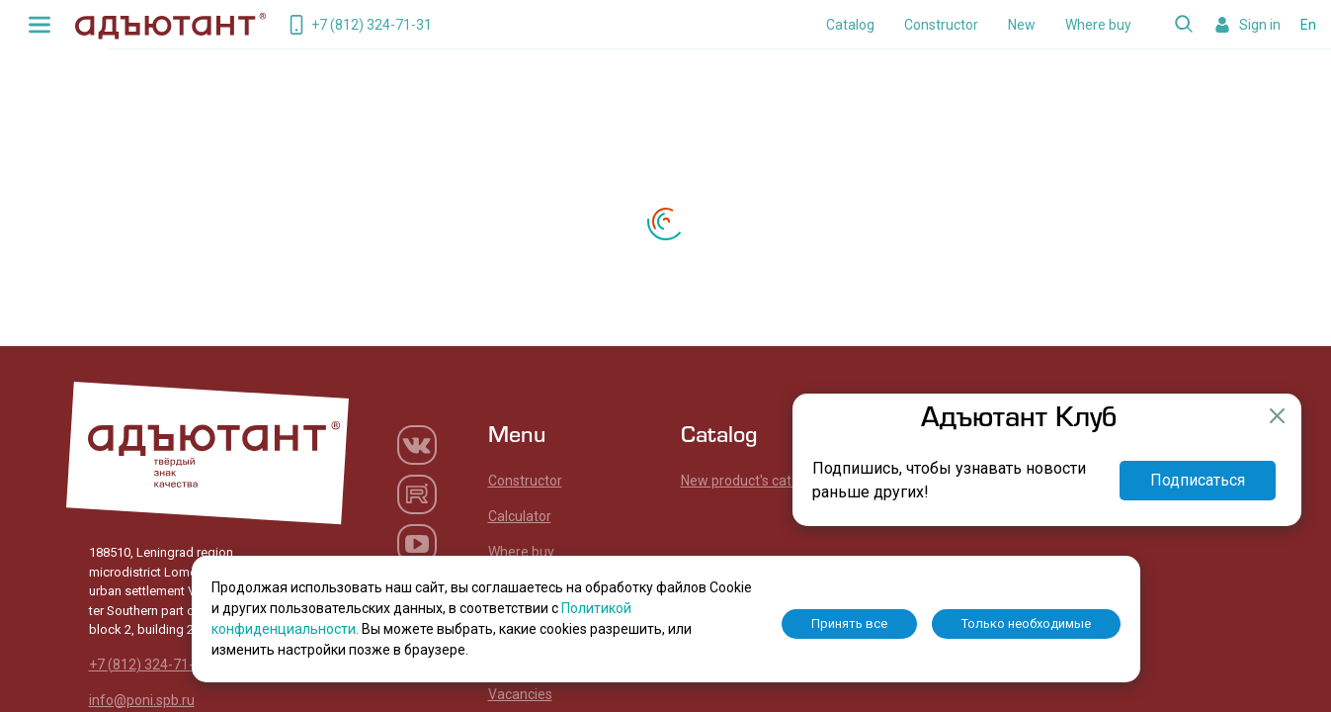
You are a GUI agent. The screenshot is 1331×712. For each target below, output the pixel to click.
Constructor (941, 25)
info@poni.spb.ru (142, 700)
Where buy (1098, 25)
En (1308, 25)
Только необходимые (1026, 623)
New (1022, 25)
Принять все (849, 623)
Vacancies (520, 694)
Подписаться (1197, 480)
